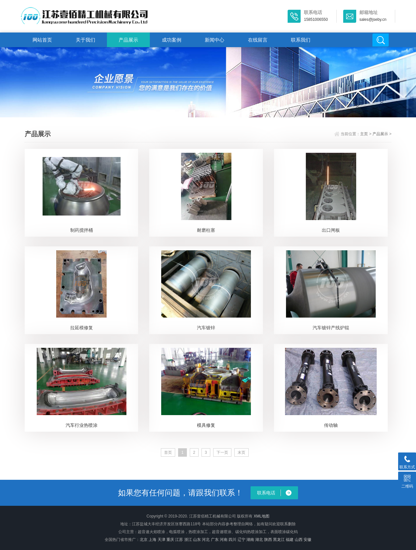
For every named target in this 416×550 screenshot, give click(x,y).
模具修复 (206, 425)
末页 (241, 452)
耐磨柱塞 (206, 230)
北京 (144, 539)
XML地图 (261, 516)
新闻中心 (214, 40)
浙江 (188, 539)
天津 (161, 539)
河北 (206, 539)
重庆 (170, 539)
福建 (289, 539)
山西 (299, 539)
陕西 (268, 539)
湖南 (250, 539)
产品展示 (128, 40)
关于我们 (85, 40)
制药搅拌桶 (81, 230)
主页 (364, 134)
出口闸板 (331, 230)
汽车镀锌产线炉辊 (331, 327)
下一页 (222, 452)
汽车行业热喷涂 (82, 425)
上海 (152, 539)
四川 (232, 539)
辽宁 (241, 539)
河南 (224, 539)
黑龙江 (279, 539)
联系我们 (300, 40)
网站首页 (42, 40)
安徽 (307, 539)
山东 (197, 539)
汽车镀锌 (206, 327)
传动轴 (331, 425)
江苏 (179, 539)
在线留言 (257, 40)
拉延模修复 (81, 327)
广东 (215, 539)
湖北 (259, 539)
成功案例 (171, 40)
